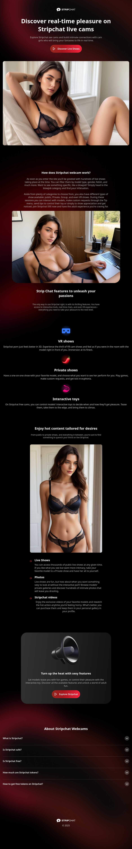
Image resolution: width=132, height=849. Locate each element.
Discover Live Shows (65, 48)
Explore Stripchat (66, 694)
